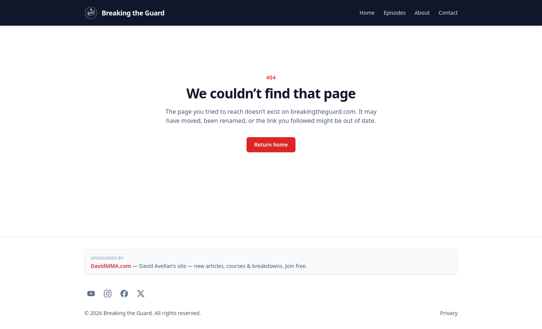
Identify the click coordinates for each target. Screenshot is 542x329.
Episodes (394, 12)
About (422, 12)
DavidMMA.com (111, 265)
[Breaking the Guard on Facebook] (124, 293)
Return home (271, 144)
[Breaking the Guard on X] (141, 293)
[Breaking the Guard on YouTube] (91, 293)
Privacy (449, 313)
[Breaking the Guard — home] (124, 13)
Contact (448, 12)
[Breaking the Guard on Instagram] (107, 293)
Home (367, 12)
